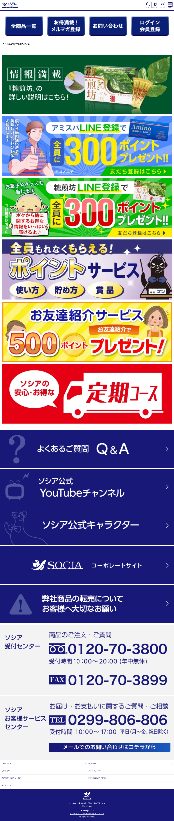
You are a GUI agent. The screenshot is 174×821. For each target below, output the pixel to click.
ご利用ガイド (43, 764)
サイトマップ (43, 785)
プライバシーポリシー (130, 771)
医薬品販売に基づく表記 (130, 778)
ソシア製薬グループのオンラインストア (87, 814)
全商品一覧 (130, 764)
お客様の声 (43, 771)
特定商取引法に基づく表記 (43, 778)
